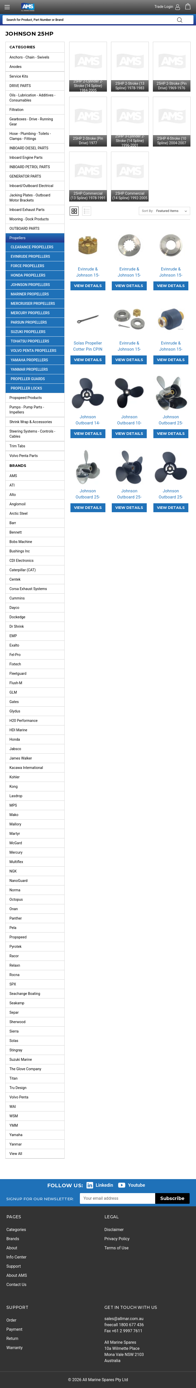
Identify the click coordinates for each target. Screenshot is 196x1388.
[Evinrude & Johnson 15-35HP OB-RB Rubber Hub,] (170, 319)
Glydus (14, 711)
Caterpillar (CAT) (22, 570)
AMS (13, 476)
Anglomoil (17, 504)
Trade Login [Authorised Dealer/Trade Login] (164, 7)
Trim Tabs (36, 446)
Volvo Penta (18, 1097)
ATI (12, 485)
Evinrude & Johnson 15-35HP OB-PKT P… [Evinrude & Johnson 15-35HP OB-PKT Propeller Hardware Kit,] (129, 352)
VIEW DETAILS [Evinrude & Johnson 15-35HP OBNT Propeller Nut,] (88, 285)
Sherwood (17, 1022)
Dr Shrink (16, 626)
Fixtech (15, 664)
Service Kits (36, 76)
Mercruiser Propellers (37, 303)
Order (11, 1320)
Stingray (15, 1050)
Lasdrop (15, 796)
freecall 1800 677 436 (124, 1324)
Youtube (136, 1185)
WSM (13, 1116)
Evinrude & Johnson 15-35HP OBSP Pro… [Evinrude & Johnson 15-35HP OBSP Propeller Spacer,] (129, 278)
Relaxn (14, 965)
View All (15, 1154)
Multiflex (16, 862)
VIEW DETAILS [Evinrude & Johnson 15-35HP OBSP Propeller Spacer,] (129, 285)
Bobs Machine (20, 542)
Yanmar (15, 1144)
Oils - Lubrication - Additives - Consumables (36, 96)
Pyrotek (15, 947)
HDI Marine (18, 730)
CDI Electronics (21, 561)
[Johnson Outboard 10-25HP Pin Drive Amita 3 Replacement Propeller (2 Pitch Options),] (129, 393)
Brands (12, 1238)
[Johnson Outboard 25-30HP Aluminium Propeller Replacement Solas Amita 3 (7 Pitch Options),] (170, 467)
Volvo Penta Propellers (37, 350)
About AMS (16, 1275)
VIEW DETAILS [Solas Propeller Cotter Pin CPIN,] (88, 359)
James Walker (20, 758)
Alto (12, 495)
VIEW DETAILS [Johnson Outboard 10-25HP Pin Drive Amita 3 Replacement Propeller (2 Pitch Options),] (129, 433)
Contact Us (16, 1284)
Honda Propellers (37, 275)
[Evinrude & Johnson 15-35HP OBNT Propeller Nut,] (87, 245)
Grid (74, 211)
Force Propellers (37, 265)
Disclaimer (114, 1229)
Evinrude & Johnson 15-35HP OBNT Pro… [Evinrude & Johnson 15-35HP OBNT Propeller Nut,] (88, 278)
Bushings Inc (19, 551)
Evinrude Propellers (37, 256)
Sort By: (147, 211)
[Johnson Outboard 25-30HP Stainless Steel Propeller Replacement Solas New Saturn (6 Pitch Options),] (87, 467)
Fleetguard (17, 673)
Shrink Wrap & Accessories (36, 421)
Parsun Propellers (37, 322)
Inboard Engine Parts (36, 157)
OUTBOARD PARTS (36, 228)
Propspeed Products (36, 397)
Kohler (14, 777)
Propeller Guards (28, 379)
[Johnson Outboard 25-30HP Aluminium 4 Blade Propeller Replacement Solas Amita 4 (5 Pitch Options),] (129, 467)
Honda (14, 739)
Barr (12, 523)
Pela (12, 928)
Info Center (16, 1257)
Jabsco (15, 749)
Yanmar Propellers (37, 369)
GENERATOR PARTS (36, 176)
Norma (14, 890)
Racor (14, 956)
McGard (15, 843)
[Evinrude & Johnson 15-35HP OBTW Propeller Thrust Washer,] (170, 245)
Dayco (14, 608)
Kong (13, 786)
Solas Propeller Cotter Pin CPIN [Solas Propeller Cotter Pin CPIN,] (88, 346)
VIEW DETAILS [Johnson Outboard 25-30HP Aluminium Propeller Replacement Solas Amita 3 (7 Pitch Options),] (171, 507)
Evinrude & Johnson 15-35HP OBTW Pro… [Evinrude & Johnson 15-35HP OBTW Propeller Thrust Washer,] (170, 278)
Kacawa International (26, 768)
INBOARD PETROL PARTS (36, 166)
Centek (14, 579)
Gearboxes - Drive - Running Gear (36, 120)
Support (13, 1266)
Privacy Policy (117, 1238)
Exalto (14, 645)
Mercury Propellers (37, 313)
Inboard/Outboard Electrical (36, 185)
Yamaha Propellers (37, 360)
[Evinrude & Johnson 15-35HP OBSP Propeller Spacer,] (129, 245)
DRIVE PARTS (36, 85)
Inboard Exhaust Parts (36, 209)
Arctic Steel (18, 513)
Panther (15, 918)
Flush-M (15, 683)
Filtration (36, 109)
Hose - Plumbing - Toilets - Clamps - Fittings (36, 135)
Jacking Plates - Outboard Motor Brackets (36, 196)
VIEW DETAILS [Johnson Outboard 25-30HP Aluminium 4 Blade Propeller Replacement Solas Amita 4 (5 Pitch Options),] (129, 507)
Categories (16, 1229)
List (86, 211)
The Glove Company (25, 1069)
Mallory (15, 824)
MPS (13, 805)
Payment (14, 1329)
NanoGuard (18, 881)
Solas (13, 1041)
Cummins (17, 598)
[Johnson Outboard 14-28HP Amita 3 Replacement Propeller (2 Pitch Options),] (87, 393)
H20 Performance (23, 721)
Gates (14, 702)
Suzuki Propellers (37, 331)
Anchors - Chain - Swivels (36, 57)
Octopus (16, 899)
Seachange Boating (24, 994)
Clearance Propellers (32, 247)
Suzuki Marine (20, 1059)
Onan (13, 909)
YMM (13, 1125)
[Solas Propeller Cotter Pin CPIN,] (87, 319)
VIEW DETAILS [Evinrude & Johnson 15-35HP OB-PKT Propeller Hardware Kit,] (129, 359)
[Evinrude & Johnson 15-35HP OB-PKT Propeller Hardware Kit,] (129, 319)
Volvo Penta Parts (36, 455)
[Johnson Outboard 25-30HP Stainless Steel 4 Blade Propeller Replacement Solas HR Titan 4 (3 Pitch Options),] (170, 393)
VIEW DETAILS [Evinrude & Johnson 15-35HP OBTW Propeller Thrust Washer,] (171, 285)
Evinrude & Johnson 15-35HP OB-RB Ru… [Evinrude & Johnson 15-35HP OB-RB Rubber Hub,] (170, 352)
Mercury (15, 852)
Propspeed (18, 937)
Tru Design (18, 1088)
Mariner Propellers (37, 294)
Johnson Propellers (37, 284)
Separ (14, 1012)
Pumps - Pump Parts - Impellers (36, 408)
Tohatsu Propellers (37, 341)
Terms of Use (116, 1248)
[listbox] (172, 211)
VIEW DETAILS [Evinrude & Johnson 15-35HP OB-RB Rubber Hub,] (171, 359)
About (11, 1248)
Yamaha (15, 1135)
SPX (12, 984)
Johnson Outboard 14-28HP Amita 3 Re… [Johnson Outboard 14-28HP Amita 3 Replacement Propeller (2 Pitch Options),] (88, 426)
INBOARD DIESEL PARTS (36, 148)
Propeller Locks (26, 388)
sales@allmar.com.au (123, 1318)
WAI (12, 1107)
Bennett (15, 532)
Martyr (14, 834)
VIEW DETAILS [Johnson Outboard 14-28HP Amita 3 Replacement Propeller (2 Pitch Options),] (88, 433)
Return (12, 1338)
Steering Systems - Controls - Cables (36, 432)
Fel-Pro (15, 655)
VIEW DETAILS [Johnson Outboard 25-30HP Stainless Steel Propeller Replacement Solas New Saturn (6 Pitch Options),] (88, 507)
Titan (13, 1078)
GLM (13, 692)
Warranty (14, 1347)
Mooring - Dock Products (36, 219)
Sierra (14, 1031)
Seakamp (16, 1003)
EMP (13, 636)
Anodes (36, 66)
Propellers (36, 237)
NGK (13, 871)
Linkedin (104, 1185)
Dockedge (17, 617)
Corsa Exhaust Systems (28, 589)
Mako (13, 815)
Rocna (14, 975)
